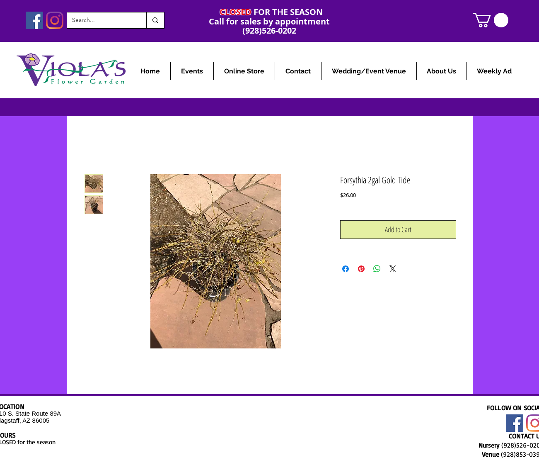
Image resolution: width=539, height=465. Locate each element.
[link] (490, 20)
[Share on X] (393, 269)
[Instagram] (54, 20)
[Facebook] (34, 20)
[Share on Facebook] (345, 269)
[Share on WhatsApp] (377, 269)
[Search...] (100, 20)
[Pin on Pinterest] (361, 269)
